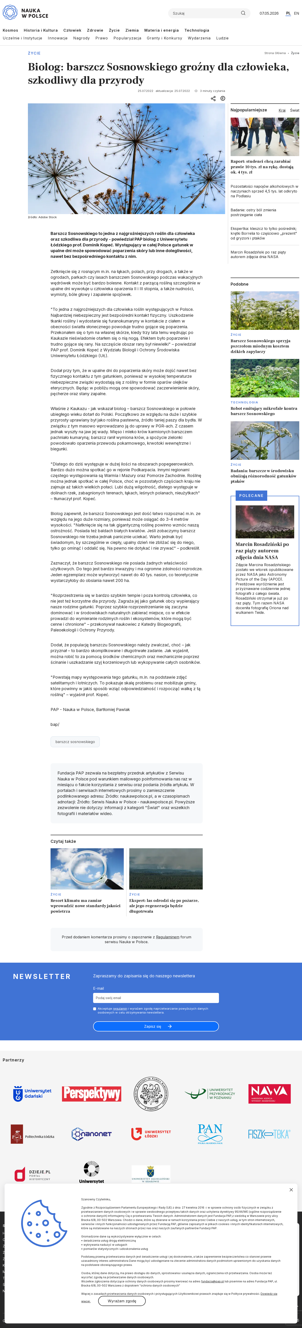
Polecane (251, 495)
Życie (114, 30)
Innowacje (58, 38)
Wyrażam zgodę (122, 1301)
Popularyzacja (127, 38)
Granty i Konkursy (164, 38)
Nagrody (81, 38)
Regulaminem (167, 937)
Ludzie (222, 38)
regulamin (120, 1008)
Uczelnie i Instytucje (22, 38)
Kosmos (10, 30)
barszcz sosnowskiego (75, 741)
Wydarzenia (199, 38)
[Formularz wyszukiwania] (209, 13)
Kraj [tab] (282, 110)
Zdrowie (95, 30)
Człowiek (72, 30)
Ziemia (132, 30)
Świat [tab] (294, 110)
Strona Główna (275, 53)
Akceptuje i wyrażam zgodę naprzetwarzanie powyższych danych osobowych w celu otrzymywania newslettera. (153, 1010)
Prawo (101, 38)
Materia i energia (161, 30)
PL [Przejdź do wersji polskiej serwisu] (288, 13)
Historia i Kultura (41, 30)
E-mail (98, 988)
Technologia (196, 30)
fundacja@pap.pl (212, 1281)
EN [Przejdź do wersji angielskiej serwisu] (296, 13)
